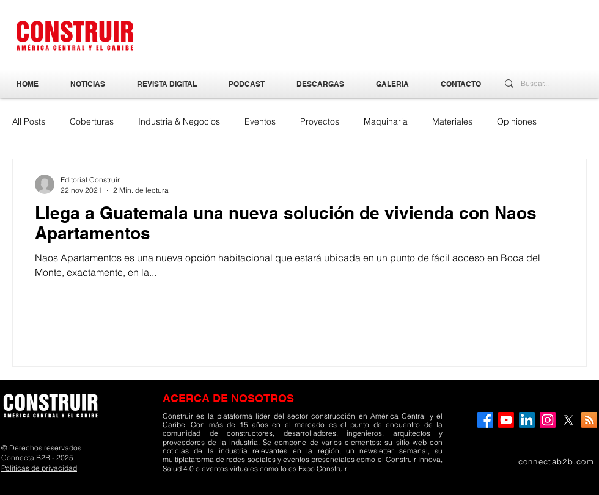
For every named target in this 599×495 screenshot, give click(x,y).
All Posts (28, 121)
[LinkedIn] (527, 420)
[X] (568, 420)
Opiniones (517, 121)
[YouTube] (506, 420)
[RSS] (589, 420)
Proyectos (319, 121)
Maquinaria (386, 121)
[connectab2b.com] (537, 461)
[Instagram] (548, 420)
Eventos (260, 121)
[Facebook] (485, 420)
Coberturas (92, 121)
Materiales (452, 121)
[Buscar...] (538, 84)
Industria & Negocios (179, 121)
